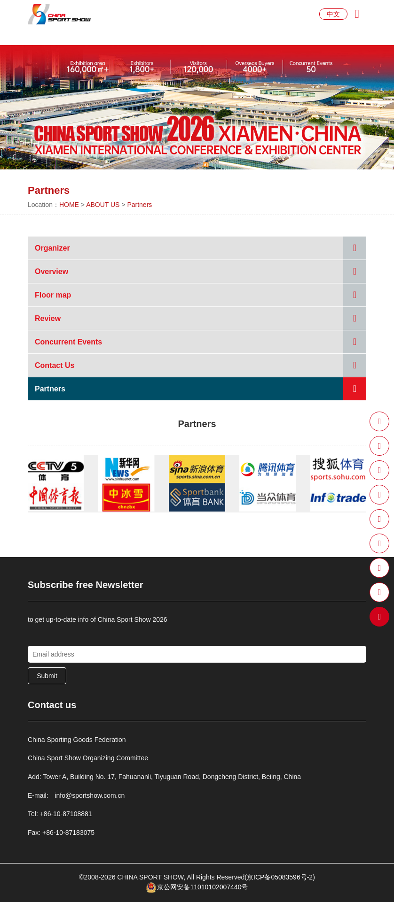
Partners (139, 204)
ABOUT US (102, 204)
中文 (333, 14)
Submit (47, 676)
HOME (69, 204)
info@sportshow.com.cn (90, 795)
